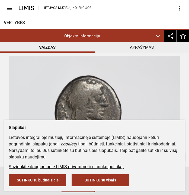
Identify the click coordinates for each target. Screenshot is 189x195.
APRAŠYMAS (142, 47)
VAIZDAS (47, 47)
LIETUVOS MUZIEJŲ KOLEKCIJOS (67, 8)
